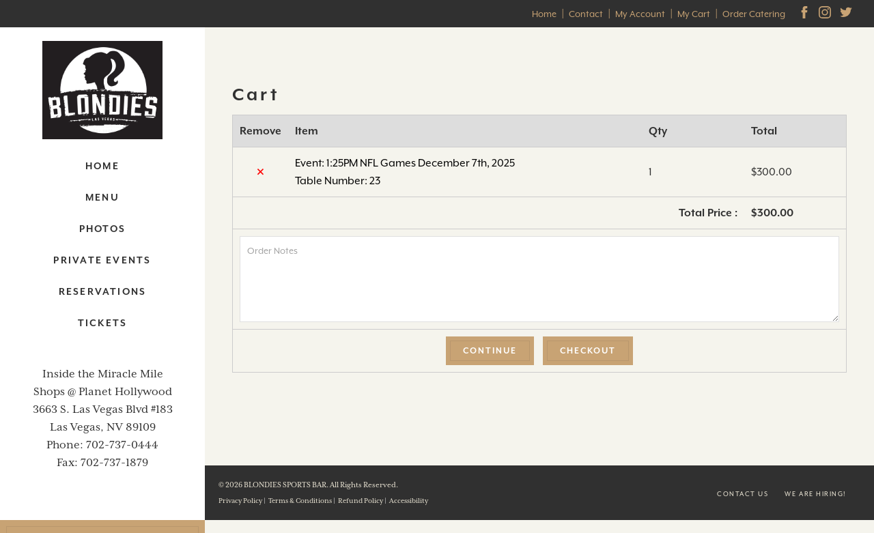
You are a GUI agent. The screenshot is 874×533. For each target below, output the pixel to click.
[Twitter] (847, 13)
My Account (640, 14)
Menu (102, 197)
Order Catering (753, 14)
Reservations (103, 291)
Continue (490, 351)
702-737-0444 (122, 445)
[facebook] (805, 13)
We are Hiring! (816, 494)
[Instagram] (826, 13)
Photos (102, 228)
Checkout (588, 351)
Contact (586, 14)
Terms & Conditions (300, 500)
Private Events (102, 260)
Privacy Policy (240, 500)
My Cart (693, 14)
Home (544, 14)
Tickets (103, 322)
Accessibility (408, 500)
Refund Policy (360, 500)
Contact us (742, 494)
